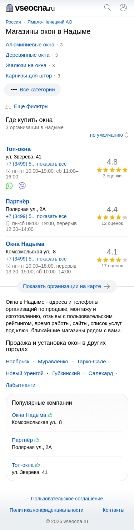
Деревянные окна (28, 55)
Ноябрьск (17, 361)
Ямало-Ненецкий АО (50, 22)
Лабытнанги (20, 385)
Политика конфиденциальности (47, 510)
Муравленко (53, 361)
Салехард (101, 373)
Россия (13, 22)
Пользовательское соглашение (67, 498)
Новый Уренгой (25, 373)
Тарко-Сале (91, 361)
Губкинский (66, 373)
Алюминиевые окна (30, 44)
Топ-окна (18, 149)
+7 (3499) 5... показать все (36, 164)
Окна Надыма (25, 244)
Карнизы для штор (29, 75)
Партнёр (17, 201)
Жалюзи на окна (26, 65)
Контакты (113, 510)
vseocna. (30, 7)
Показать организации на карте (67, 286)
